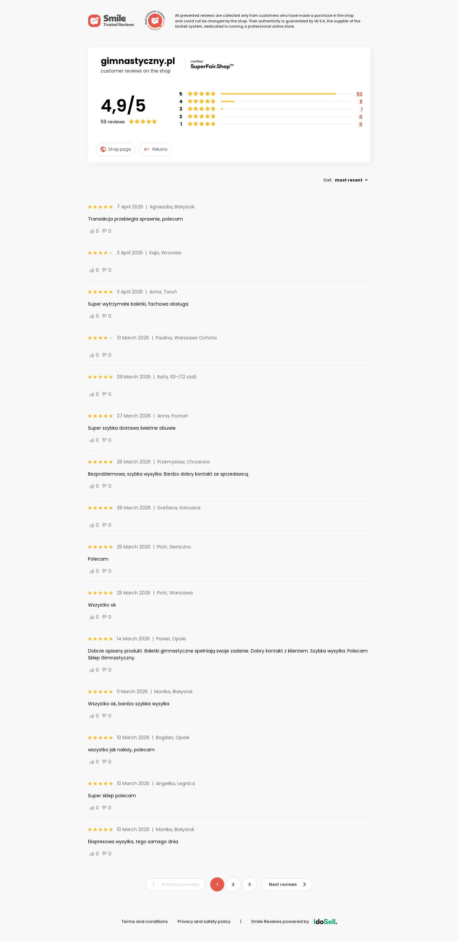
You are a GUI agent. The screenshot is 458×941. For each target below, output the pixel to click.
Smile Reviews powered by (294, 921)
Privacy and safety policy (204, 921)
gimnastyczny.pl (138, 61)
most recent (348, 180)
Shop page (115, 149)
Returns (155, 149)
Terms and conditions (144, 921)
